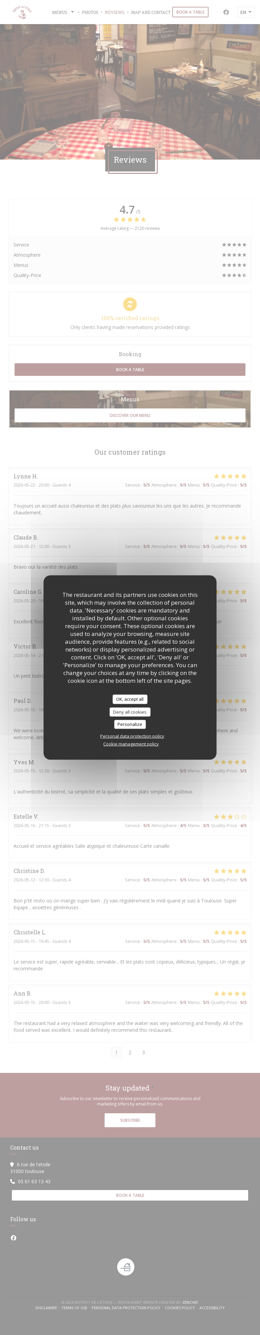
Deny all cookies (130, 712)
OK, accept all (130, 699)
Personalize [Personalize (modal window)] (129, 724)
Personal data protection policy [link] (132, 736)
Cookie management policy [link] (131, 743)
